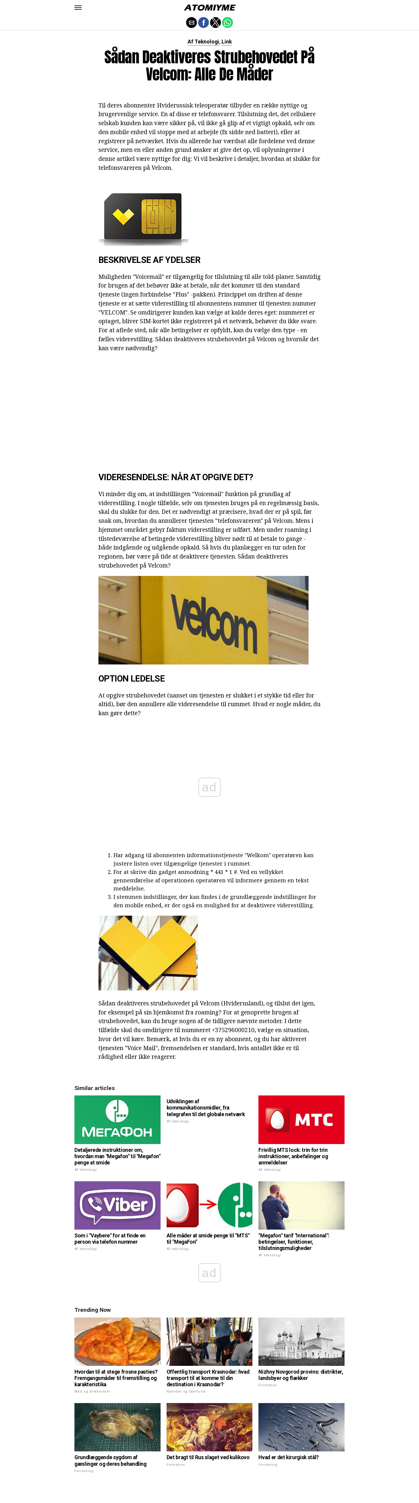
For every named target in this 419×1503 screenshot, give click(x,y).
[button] (78, 7)
